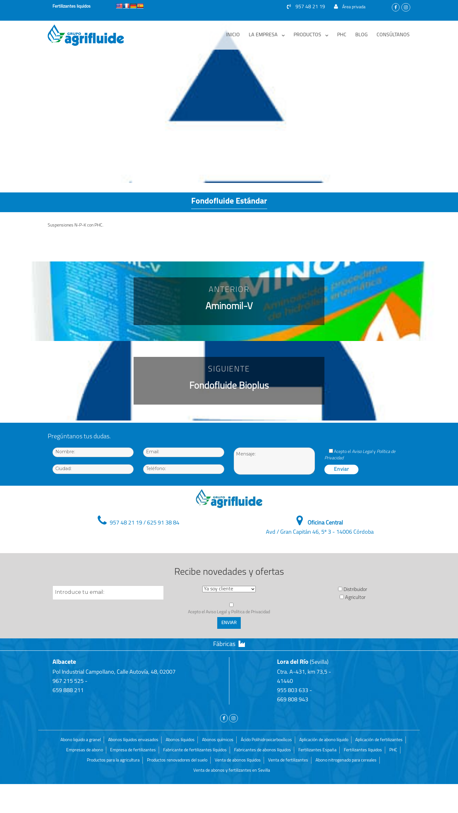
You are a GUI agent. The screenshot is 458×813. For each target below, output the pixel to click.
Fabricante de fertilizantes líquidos (195, 750)
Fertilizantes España (317, 750)
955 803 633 (292, 691)
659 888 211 (68, 691)
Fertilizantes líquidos (363, 750)
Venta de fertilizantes (288, 760)
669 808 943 (292, 700)
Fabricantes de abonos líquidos (262, 750)
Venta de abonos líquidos (238, 760)
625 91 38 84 (163, 523)
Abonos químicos (217, 740)
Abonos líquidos (180, 740)
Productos (307, 35)
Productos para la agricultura (113, 760)
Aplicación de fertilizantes (379, 740)
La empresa (263, 35)
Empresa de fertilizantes (133, 750)
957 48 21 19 (306, 7)
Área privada (349, 7)
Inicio (233, 35)
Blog (361, 35)
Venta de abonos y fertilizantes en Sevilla (231, 770)
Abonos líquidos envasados (133, 740)
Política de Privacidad (250, 612)
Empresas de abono (84, 750)
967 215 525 (68, 681)
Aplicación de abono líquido (323, 740)
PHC (341, 35)
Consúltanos (393, 35)
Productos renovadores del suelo (177, 760)
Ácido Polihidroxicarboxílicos (266, 740)
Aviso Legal (362, 451)
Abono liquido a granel (80, 740)
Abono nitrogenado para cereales (346, 760)
